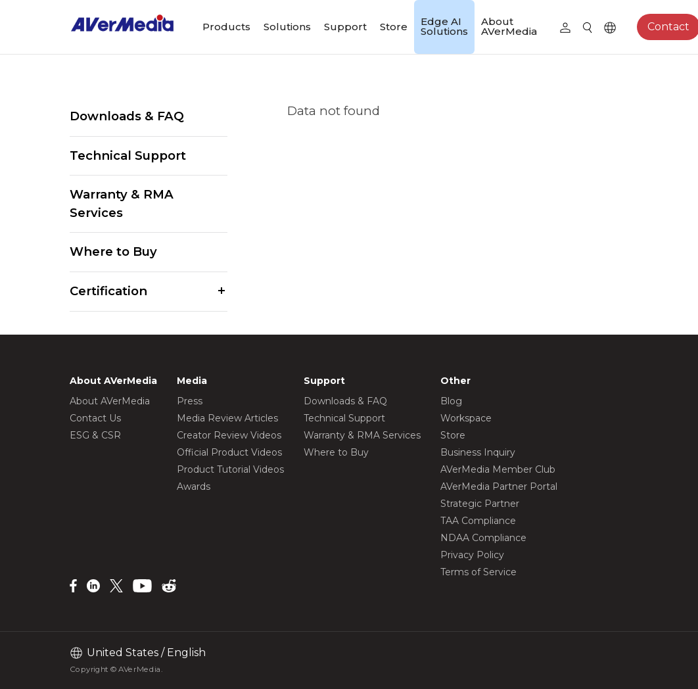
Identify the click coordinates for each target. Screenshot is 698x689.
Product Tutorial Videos (230, 469)
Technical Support (128, 155)
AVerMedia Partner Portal (498, 486)
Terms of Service (478, 572)
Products (226, 26)
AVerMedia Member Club (497, 469)
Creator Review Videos (229, 435)
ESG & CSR (95, 435)
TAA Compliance (478, 521)
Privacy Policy (472, 555)
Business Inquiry (477, 452)
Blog (451, 401)
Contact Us (95, 418)
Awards (193, 486)
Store (393, 26)
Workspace (466, 418)
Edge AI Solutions (444, 26)
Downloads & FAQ (127, 116)
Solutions (287, 26)
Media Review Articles (227, 418)
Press (189, 401)
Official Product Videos (229, 452)
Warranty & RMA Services (122, 203)
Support (345, 26)
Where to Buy (113, 251)
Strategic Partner (479, 504)
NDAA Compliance (483, 538)
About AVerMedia (509, 26)
